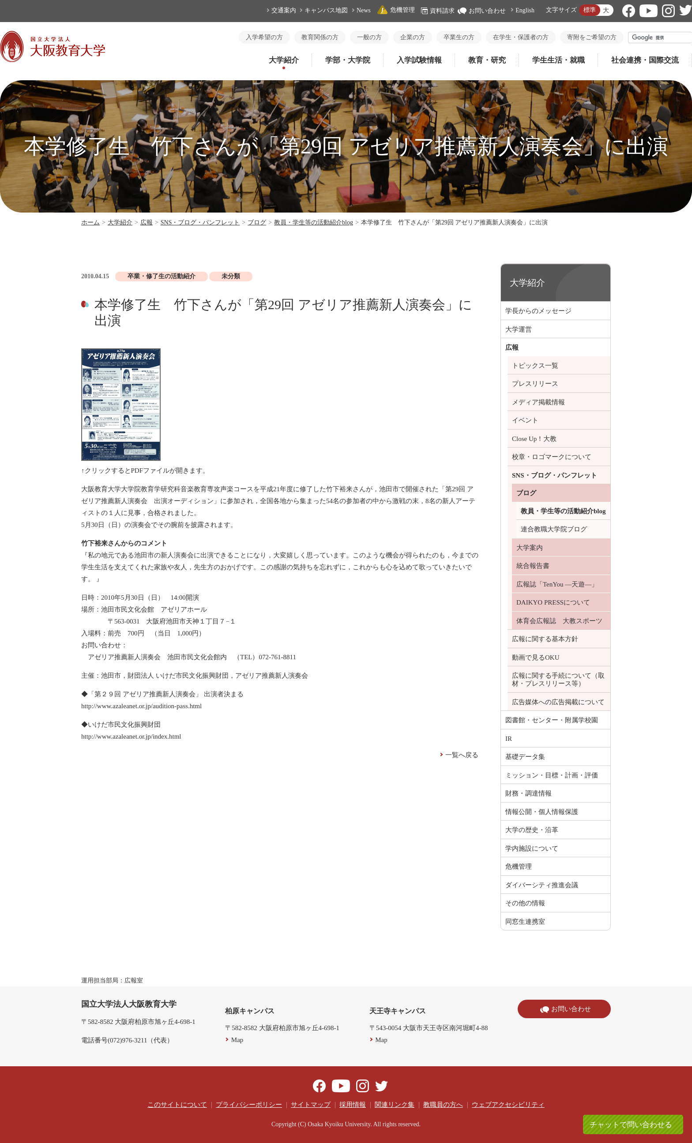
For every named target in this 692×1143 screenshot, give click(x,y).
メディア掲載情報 (538, 402)
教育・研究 (487, 60)
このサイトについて (177, 1104)
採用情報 (352, 1104)
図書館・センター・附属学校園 (551, 720)
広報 (146, 222)
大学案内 (529, 547)
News (364, 10)
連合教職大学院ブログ (554, 529)
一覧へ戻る (461, 754)
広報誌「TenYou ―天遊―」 (557, 584)
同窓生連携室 (525, 921)
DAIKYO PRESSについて (553, 602)
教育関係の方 (319, 37)
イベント (525, 420)
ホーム (90, 222)
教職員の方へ (443, 1104)
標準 (589, 10)
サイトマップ (311, 1104)
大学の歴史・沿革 (531, 829)
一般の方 (369, 37)
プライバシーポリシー (249, 1104)
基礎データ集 (525, 756)
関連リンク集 (394, 1104)
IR (508, 738)
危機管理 (396, 10)
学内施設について (531, 848)
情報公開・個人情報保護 (541, 811)
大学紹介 (284, 60)
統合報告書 (532, 565)
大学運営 (518, 329)
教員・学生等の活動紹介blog (313, 222)
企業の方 (412, 37)
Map (237, 1039)
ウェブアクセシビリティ (508, 1104)
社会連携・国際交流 (645, 60)
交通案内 (283, 10)
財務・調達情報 (528, 793)
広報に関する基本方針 (545, 638)
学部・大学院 (347, 60)
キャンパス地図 (326, 10)
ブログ (257, 222)
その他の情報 (525, 903)
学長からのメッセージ (538, 310)
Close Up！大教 (534, 438)
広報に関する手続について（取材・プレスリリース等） (558, 679)
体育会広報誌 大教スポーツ (559, 620)
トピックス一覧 (535, 365)
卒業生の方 (459, 37)
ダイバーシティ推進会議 (541, 885)
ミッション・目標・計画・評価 (551, 775)
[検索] (660, 37)
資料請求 (438, 10)
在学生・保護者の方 (521, 37)
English (524, 10)
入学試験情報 (419, 60)
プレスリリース (535, 383)
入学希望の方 (264, 37)
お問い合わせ (482, 10)
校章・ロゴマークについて (551, 456)
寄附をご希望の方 (592, 37)
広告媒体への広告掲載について (558, 702)
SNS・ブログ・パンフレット (200, 222)
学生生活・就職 (558, 60)
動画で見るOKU (536, 657)
